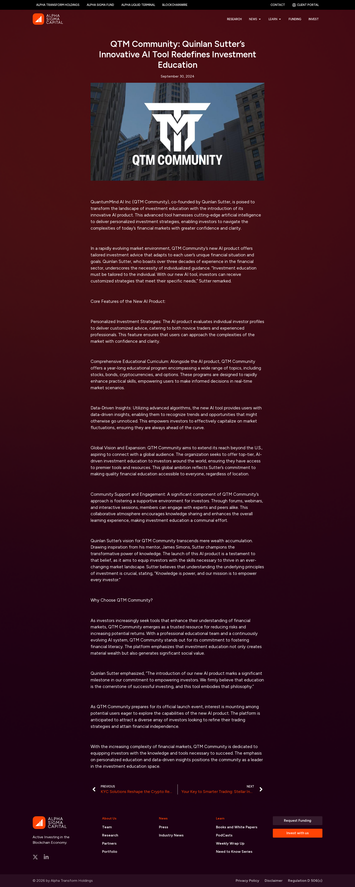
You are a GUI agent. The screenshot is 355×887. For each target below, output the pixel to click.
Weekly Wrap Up (230, 843)
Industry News (171, 835)
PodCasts (224, 835)
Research (110, 835)
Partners (109, 843)
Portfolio (109, 851)
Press (163, 827)
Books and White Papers (236, 827)
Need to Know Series (234, 851)
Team (107, 827)
